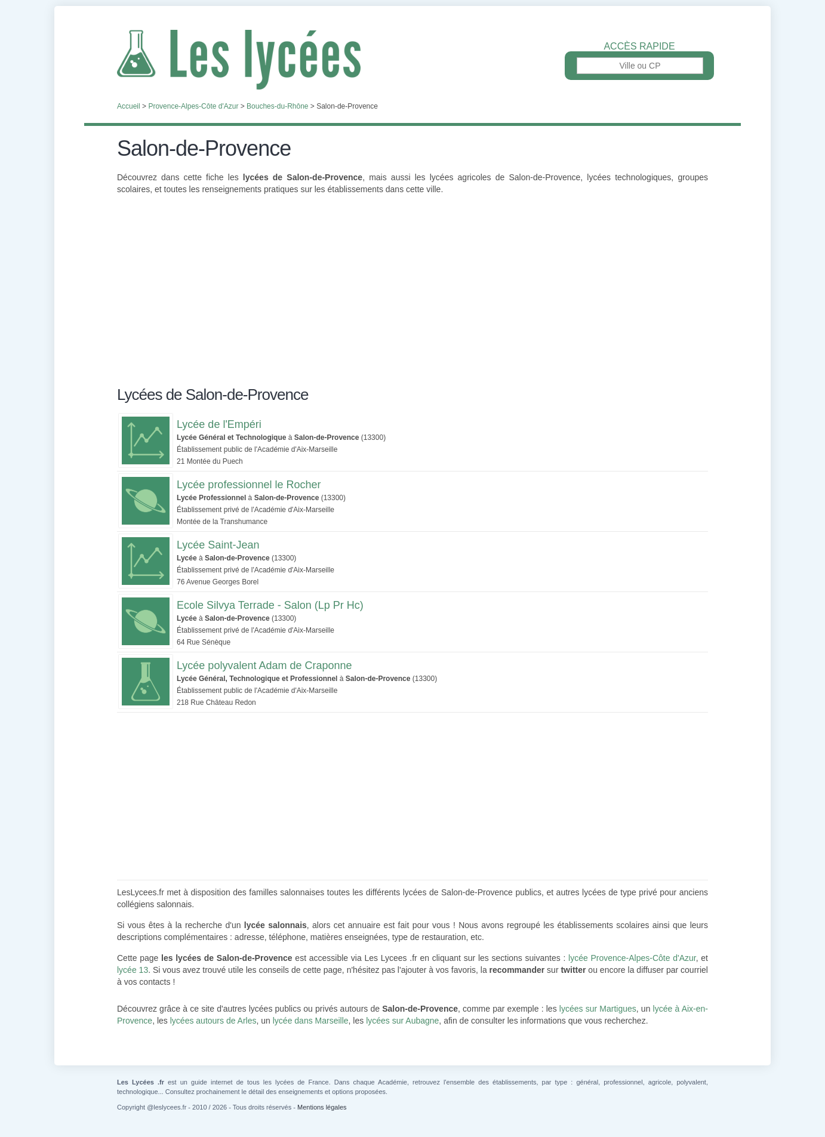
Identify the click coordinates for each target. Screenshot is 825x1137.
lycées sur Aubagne (402, 1020)
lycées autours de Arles (213, 1020)
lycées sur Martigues (597, 1008)
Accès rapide (639, 46)
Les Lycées (412, 60)
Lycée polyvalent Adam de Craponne (264, 665)
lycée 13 (132, 970)
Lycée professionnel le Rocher (249, 485)
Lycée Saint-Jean (218, 545)
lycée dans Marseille (311, 1020)
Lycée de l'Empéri (219, 424)
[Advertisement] (412, 297)
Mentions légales (322, 1107)
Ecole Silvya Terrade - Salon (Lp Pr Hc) (270, 605)
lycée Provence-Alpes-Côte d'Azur (632, 958)
